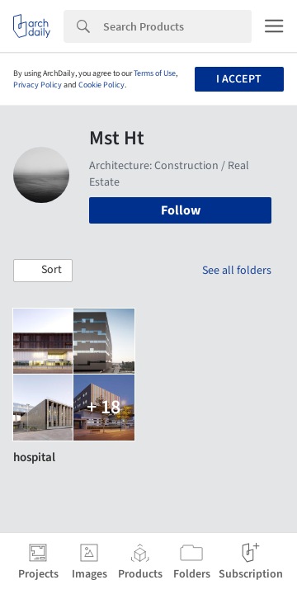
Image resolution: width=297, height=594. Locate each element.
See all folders (236, 270)
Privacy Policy (37, 85)
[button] (43, 270)
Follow (180, 210)
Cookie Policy (101, 85)
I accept (239, 79)
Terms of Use (155, 73)
